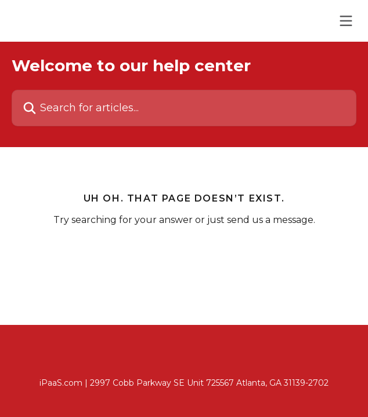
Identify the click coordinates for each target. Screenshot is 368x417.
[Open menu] (345, 21)
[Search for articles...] (184, 108)
